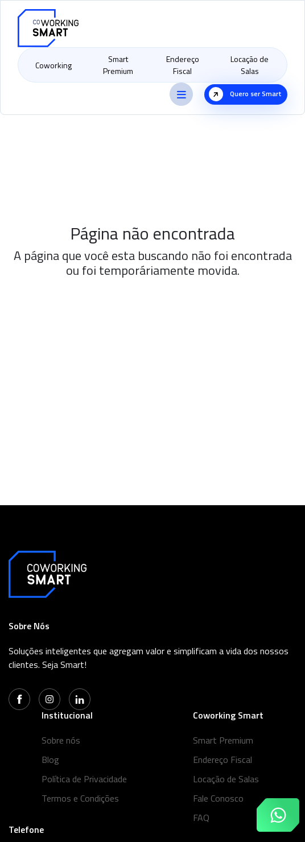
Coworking (53, 65)
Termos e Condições (80, 798)
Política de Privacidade (84, 779)
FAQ (201, 817)
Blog (50, 759)
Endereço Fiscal (182, 65)
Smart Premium (118, 65)
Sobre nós (61, 740)
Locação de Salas (249, 65)
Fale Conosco (218, 798)
